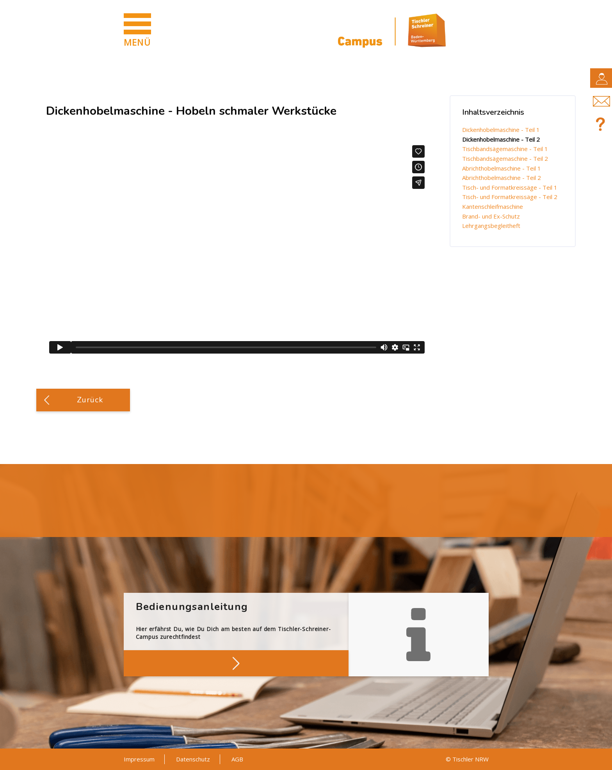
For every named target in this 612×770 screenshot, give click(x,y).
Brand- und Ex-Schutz (491, 216)
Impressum (139, 759)
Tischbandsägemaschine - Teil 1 (505, 149)
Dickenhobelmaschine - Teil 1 (501, 129)
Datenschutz (193, 759)
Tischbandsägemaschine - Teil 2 (505, 158)
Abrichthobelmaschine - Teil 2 (501, 177)
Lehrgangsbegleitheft (491, 225)
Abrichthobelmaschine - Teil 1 (501, 168)
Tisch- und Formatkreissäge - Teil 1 (509, 187)
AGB (237, 759)
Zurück (90, 400)
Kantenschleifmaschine (492, 206)
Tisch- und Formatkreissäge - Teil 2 (509, 197)
